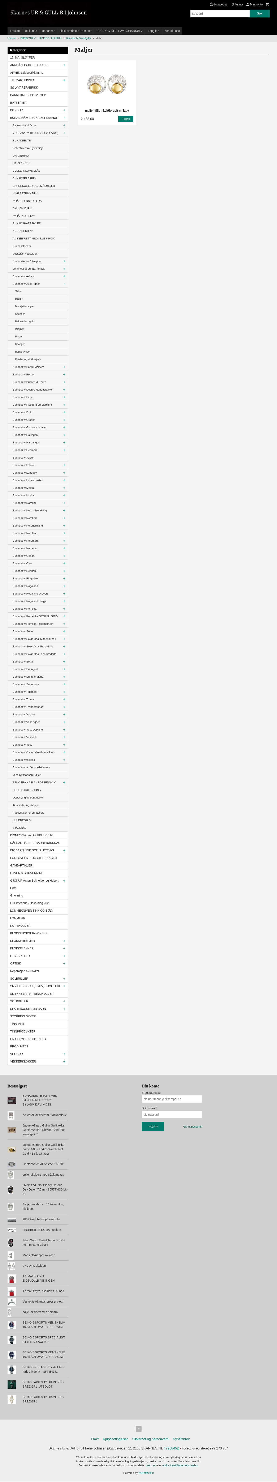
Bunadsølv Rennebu (25, 570)
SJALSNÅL (19, 827)
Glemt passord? (193, 1126)
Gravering (16, 895)
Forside (15, 31)
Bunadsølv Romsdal (25, 608)
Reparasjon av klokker (24, 971)
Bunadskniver (23, 351)
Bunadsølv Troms (23, 699)
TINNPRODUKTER (23, 1031)
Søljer (18, 291)
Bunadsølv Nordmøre (26, 540)
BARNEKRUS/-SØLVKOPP (28, 95)
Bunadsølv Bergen (24, 374)
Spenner (20, 313)
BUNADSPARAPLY (24, 178)
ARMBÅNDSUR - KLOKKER (29, 65)
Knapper (20, 344)
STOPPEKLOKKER (23, 1016)
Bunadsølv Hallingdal (25, 434)
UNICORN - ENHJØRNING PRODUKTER (28, 1042)
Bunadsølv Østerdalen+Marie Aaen (34, 752)
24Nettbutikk (146, 1473)
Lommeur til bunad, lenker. (29, 268)
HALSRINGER (22, 163)
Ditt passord (149, 1108)
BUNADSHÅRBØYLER (27, 223)
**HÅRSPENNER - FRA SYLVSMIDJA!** (27, 204)
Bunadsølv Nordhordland (28, 525)
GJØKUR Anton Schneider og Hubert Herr (34, 884)
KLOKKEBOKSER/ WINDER (29, 933)
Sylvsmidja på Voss (24, 125)
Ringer (19, 336)
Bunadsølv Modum (24, 495)
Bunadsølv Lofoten (24, 465)
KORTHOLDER (20, 925)
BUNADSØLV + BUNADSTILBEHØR (34, 117)
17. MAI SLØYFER (22, 57)
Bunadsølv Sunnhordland (28, 676)
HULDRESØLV (22, 820)
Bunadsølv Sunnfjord (25, 669)
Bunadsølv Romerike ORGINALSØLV (35, 616)
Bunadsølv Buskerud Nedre (29, 382)
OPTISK (15, 963)
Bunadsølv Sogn (23, 631)
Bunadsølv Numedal (25, 548)
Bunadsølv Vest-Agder (26, 722)
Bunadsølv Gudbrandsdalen (30, 427)
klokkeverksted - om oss (75, 31)
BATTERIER (18, 102)
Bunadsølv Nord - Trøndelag (30, 510)
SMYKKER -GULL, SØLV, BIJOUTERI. (35, 986)
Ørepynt (19, 329)
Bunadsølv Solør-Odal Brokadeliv (33, 646)
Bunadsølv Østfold (24, 759)
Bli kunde (31, 31)
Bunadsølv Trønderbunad (28, 706)
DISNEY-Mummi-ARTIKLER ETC (31, 835)
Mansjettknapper (24, 306)
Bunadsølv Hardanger (26, 442)
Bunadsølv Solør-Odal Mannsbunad (34, 638)
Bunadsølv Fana (23, 397)
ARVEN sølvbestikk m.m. (26, 72)
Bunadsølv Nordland (25, 533)
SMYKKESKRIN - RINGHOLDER (32, 993)
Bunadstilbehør (22, 246)
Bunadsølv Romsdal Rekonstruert (33, 623)
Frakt (95, 1440)
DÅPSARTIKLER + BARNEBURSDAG (35, 842)
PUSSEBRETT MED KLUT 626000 (34, 238)
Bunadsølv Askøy (23, 276)
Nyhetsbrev (181, 1440)
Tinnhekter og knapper (26, 805)
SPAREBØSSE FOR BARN (28, 1008)
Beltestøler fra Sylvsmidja (28, 148)
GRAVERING (21, 155)
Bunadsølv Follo (22, 412)
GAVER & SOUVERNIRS (26, 873)
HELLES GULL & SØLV (27, 790)
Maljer (19, 298)
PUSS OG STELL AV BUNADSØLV (119, 31)
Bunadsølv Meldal (23, 487)
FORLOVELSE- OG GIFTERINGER (33, 858)
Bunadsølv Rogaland (25, 586)
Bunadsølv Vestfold (24, 737)
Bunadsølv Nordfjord (25, 518)
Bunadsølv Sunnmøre (26, 684)
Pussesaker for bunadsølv (28, 812)
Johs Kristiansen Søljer (27, 774)
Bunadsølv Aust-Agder (26, 283)
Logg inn (153, 31)
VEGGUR (16, 1054)
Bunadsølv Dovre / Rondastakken (33, 389)
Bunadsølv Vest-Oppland (28, 729)
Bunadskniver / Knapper (27, 261)
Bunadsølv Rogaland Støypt (30, 601)
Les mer (151, 1466)
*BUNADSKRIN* (23, 231)
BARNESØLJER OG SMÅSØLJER (34, 185)
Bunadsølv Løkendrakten (28, 480)
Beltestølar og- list (25, 321)
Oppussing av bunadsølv (28, 797)
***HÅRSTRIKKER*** (26, 193)
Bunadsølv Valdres (24, 714)
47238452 (171, 1449)
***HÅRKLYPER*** (24, 215)
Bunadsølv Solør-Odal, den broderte (35, 654)
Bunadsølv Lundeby (25, 472)
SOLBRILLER (19, 978)
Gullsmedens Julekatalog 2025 (30, 903)
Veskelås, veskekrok (25, 253)
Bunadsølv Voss (22, 744)
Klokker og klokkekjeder (28, 359)
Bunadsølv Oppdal (24, 555)
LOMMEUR (17, 918)
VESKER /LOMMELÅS (26, 170)
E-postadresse (151, 1092)
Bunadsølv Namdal (24, 502)
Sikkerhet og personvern (150, 1440)
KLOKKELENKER (22, 948)
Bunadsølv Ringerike (25, 578)
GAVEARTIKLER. (21, 865)
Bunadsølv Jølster (24, 457)
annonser (48, 31)
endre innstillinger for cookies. (180, 1466)
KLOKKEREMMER (22, 940)
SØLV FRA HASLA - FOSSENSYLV (34, 782)
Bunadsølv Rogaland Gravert (30, 593)
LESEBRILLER (20, 956)
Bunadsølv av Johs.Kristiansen (31, 767)
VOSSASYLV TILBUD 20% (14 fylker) (36, 133)
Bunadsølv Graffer (24, 419)
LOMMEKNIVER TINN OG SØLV (31, 910)
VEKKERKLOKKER (23, 1061)
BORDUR (16, 110)
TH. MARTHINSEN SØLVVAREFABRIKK (24, 83)
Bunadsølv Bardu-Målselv (28, 367)
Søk (259, 13)
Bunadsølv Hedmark (25, 450)
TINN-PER (17, 1024)
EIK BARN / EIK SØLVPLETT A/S (32, 850)
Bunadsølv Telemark (25, 691)
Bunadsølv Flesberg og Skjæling (32, 404)
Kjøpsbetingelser (115, 1440)
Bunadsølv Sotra (23, 661)
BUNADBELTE (22, 140)
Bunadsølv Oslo (22, 563)
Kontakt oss (172, 31)
